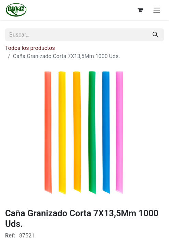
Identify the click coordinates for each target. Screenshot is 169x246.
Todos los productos (30, 48)
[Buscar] (155, 34)
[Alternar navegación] (157, 10)
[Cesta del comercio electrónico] (140, 10)
